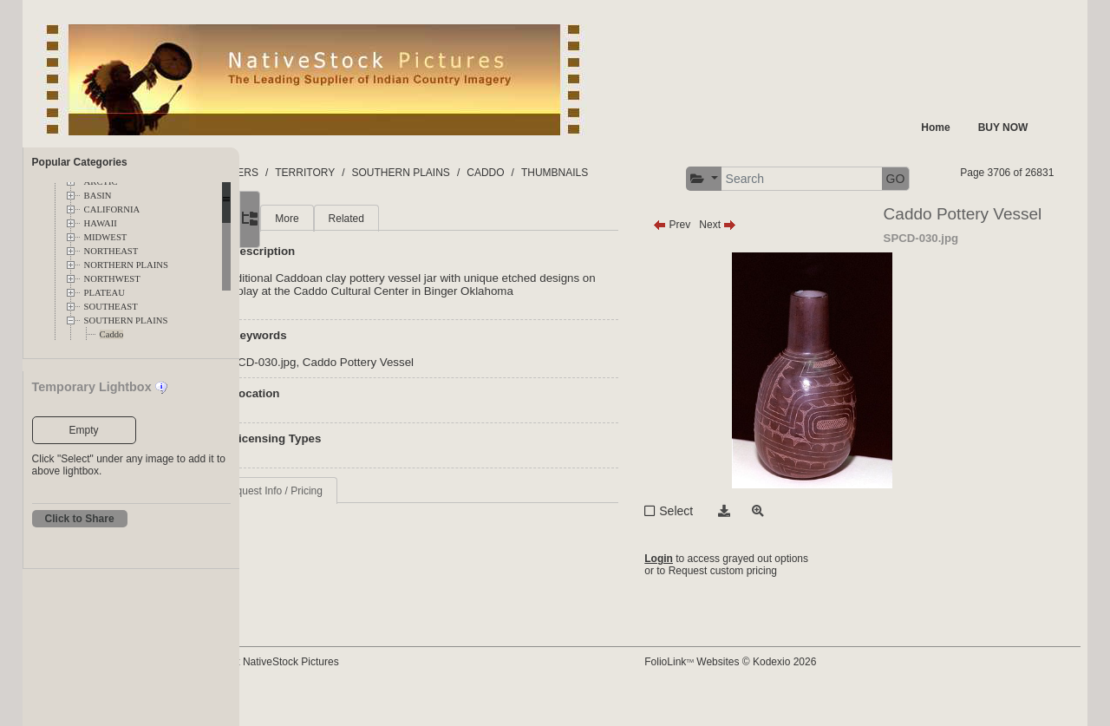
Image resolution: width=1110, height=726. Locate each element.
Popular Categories (79, 162)
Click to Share (79, 519)
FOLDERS (321, 173)
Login (699, 591)
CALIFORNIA (112, 209)
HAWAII (100, 223)
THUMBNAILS (641, 173)
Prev (712, 258)
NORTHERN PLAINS (126, 265)
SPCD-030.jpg (346, 408)
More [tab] (374, 251)
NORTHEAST (111, 251)
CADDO (572, 173)
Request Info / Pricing (360, 537)
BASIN (98, 195)
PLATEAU (104, 293)
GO (1034, 179)
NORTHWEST (112, 279)
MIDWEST (105, 237)
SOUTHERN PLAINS (126, 320)
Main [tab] (321, 251)
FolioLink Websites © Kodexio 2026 (771, 689)
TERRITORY (392, 173)
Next (758, 258)
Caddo (112, 334)
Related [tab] (433, 251)
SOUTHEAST (111, 306)
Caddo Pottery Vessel (444, 408)
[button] (842, 179)
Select (717, 544)
